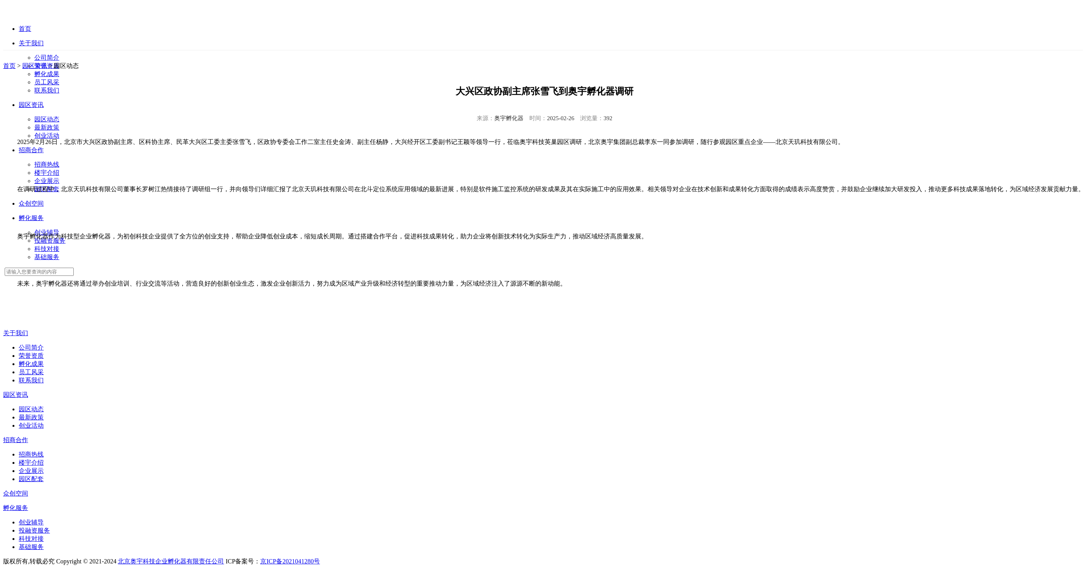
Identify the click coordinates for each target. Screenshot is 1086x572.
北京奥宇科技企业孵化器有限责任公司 (171, 561)
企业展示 (46, 181)
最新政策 (46, 127)
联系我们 (46, 90)
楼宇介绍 (46, 172)
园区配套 (31, 479)
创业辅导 (31, 522)
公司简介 (46, 57)
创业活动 (46, 135)
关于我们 (15, 333)
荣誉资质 (31, 355)
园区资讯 (34, 65)
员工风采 (46, 82)
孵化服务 (15, 507)
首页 (9, 65)
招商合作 (15, 440)
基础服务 (46, 257)
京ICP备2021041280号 (290, 561)
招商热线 (46, 164)
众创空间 (15, 493)
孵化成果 (46, 74)
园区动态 (46, 119)
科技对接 (46, 248)
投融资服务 (34, 530)
